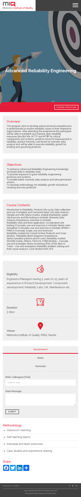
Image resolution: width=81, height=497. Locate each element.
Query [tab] (40, 358)
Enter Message (13, 391)
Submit (12, 411)
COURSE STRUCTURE (66, 107)
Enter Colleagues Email (17, 377)
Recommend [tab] (40, 349)
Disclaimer (7, 486)
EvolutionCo (51, 493)
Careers (16, 486)
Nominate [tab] (40, 366)
